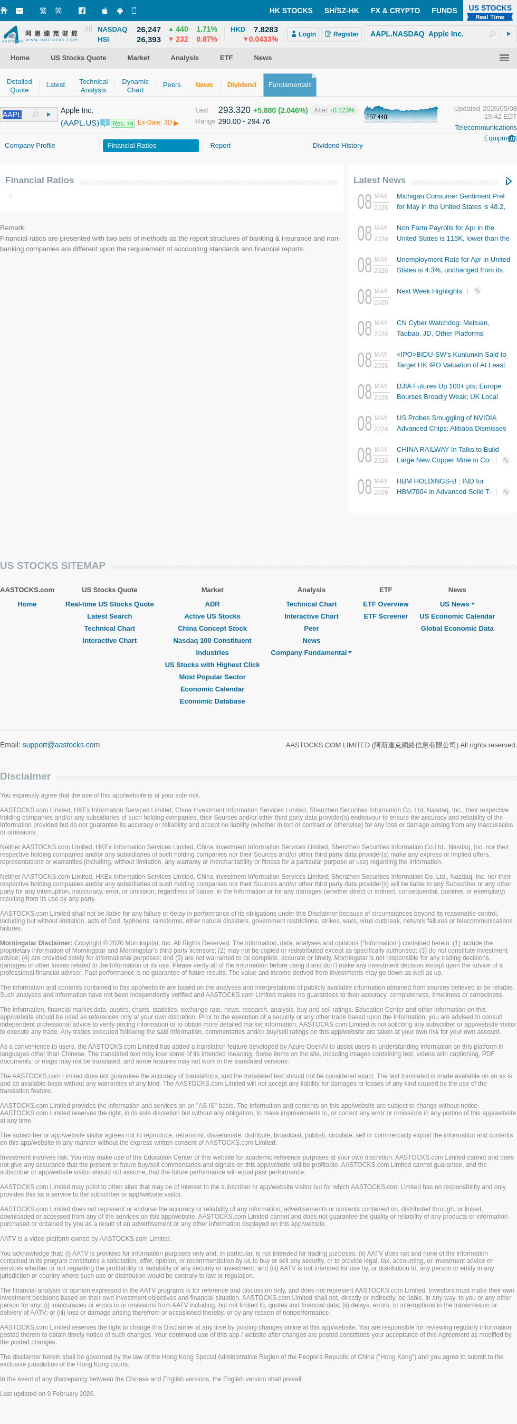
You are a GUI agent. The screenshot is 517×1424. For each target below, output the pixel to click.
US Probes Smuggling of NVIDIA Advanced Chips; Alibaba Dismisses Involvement (451, 428)
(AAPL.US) (80, 122)
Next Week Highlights (443, 291)
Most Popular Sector (212, 677)
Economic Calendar (212, 689)
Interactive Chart (110, 640)
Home (26, 604)
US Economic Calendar (457, 616)
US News (457, 604)
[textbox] (441, 33)
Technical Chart (110, 628)
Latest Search (109, 616)
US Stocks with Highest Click (212, 665)
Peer (311, 628)
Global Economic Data (457, 628)
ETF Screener (385, 616)
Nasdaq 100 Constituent (213, 640)
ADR (212, 604)
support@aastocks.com (61, 745)
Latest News (379, 180)
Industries (212, 653)
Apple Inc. (77, 110)
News (311, 640)
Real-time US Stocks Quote (109, 604)
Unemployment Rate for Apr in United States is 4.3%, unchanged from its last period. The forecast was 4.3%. (453, 269)
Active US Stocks (212, 616)
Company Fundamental (311, 653)
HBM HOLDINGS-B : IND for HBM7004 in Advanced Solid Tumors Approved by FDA (453, 491)
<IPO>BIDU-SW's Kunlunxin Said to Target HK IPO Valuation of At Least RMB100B (451, 364)
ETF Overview (385, 604)
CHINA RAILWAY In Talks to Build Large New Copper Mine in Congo (449, 459)
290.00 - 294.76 (244, 121)
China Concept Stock (212, 628)
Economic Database (212, 701)
